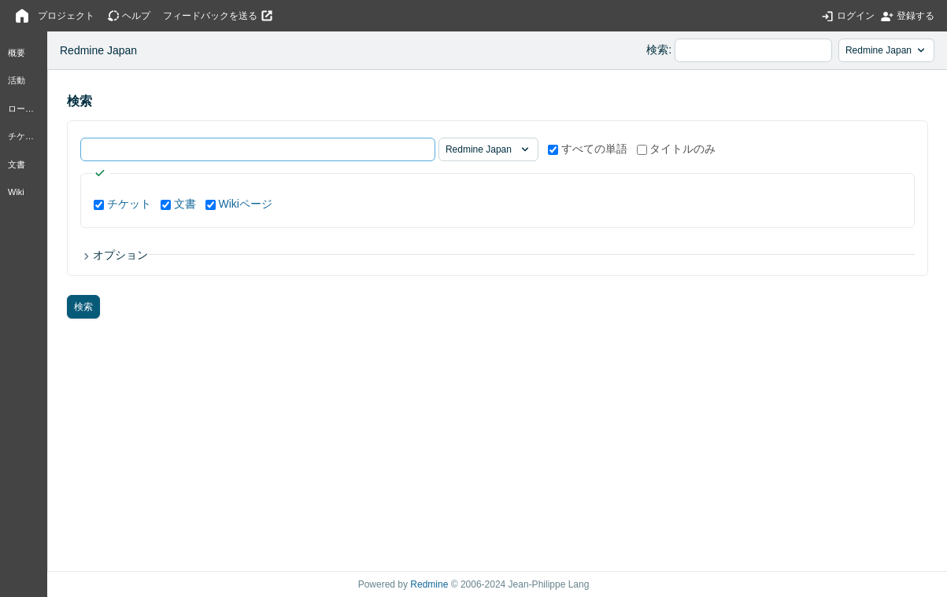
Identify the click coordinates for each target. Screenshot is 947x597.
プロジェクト (66, 15)
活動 (16, 80)
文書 (16, 164)
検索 (657, 49)
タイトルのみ (676, 148)
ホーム (22, 15)
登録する (915, 15)
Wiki (16, 192)
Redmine (429, 584)
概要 (16, 52)
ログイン (856, 15)
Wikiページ (245, 203)
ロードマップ (26, 108)
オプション (120, 255)
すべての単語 (587, 148)
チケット (25, 136)
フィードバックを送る (210, 15)
